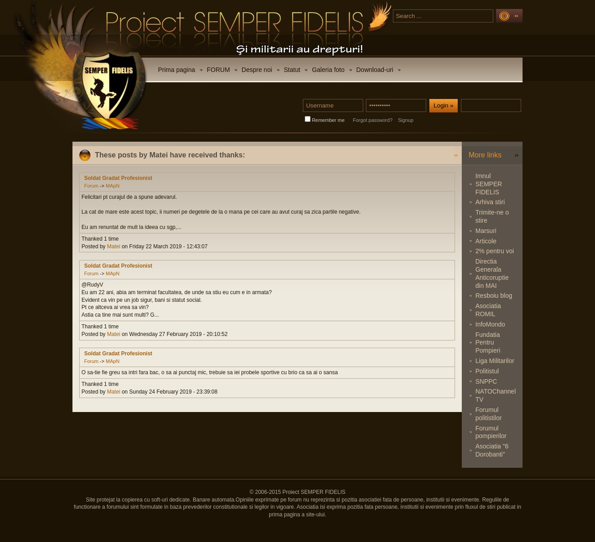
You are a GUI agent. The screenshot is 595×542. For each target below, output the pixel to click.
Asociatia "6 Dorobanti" (491, 450)
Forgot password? (372, 120)
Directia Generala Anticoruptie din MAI (492, 273)
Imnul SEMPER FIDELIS (488, 184)
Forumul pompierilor (490, 432)
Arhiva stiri (490, 202)
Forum (91, 185)
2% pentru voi (494, 251)
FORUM (218, 69)
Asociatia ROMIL (488, 310)
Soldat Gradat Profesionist (118, 178)
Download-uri (374, 69)
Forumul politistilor (488, 413)
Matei (113, 246)
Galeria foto (328, 69)
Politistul (487, 371)
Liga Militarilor (494, 360)
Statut (292, 69)
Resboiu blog (493, 295)
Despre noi (257, 69)
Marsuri (485, 230)
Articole (485, 241)
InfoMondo (490, 324)
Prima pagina (176, 69)
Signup (405, 120)
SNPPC (486, 381)
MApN (113, 185)
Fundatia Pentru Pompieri (487, 342)
